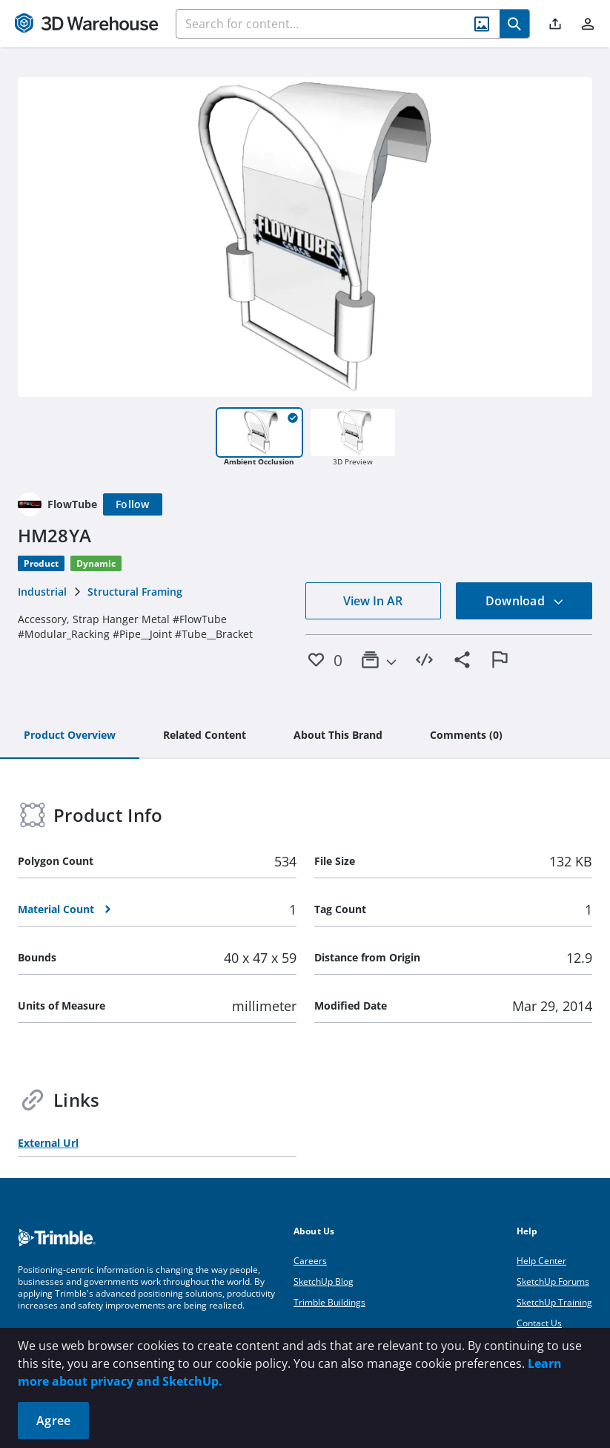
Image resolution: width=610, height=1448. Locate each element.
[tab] (69, 736)
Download (524, 601)
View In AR (372, 601)
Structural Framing (134, 592)
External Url (48, 1143)
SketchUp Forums (553, 1281)
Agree (53, 1420)
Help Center (541, 1260)
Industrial (42, 592)
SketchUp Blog (324, 1281)
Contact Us (539, 1323)
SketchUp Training (554, 1302)
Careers (310, 1260)
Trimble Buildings (329, 1302)
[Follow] (132, 504)
